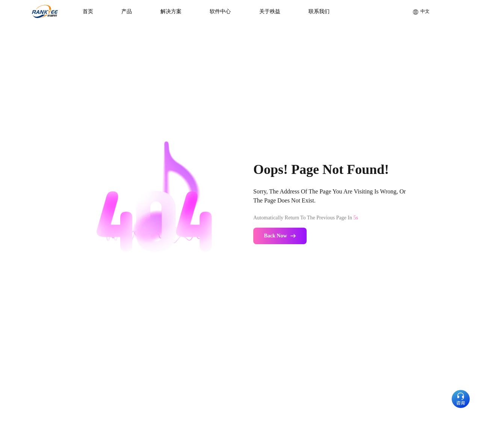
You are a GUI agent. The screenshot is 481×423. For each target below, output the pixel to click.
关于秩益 (269, 11)
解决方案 (171, 11)
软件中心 (220, 11)
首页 (88, 11)
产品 (126, 11)
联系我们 (319, 11)
